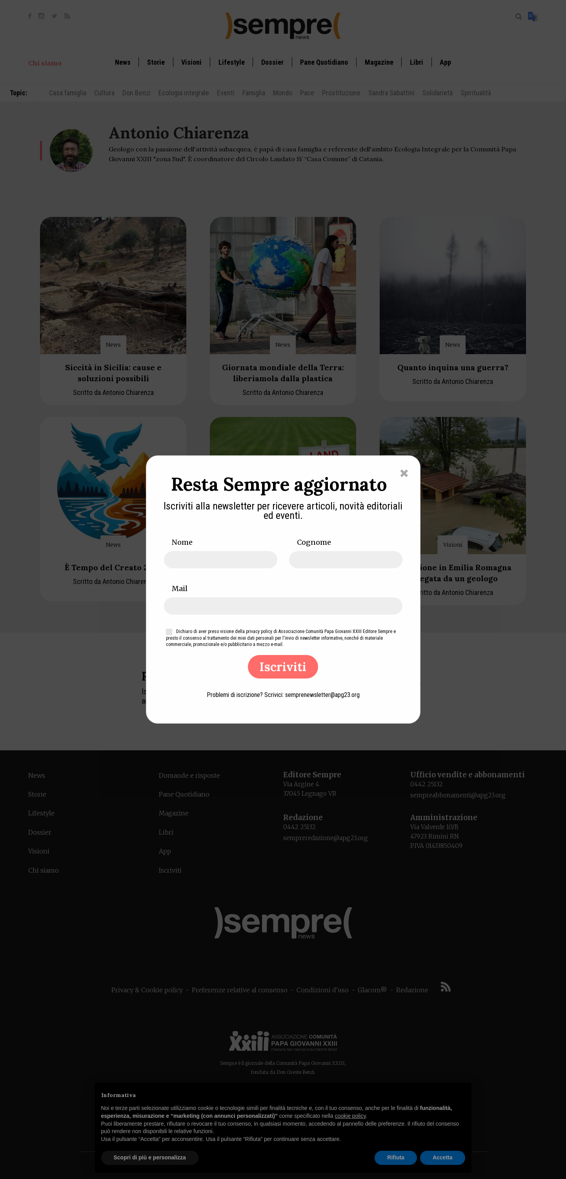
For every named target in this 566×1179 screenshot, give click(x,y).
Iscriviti (283, 666)
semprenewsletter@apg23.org (322, 695)
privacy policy (259, 631)
